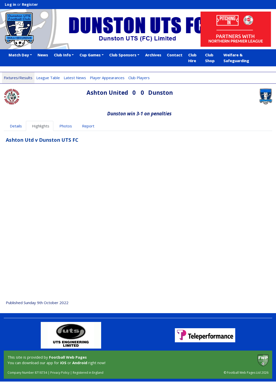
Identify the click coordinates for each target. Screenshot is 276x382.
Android (79, 362)
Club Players (139, 77)
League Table (48, 77)
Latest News (75, 77)
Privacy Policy (59, 372)
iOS (63, 362)
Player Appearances (107, 77)
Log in (10, 4)
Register (30, 4)
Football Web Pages (68, 357)
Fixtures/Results (18, 77)
